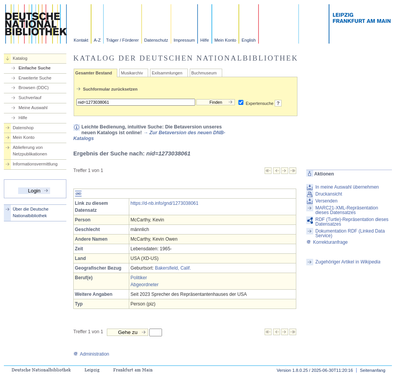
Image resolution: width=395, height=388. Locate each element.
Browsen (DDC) (34, 87)
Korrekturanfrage (327, 242)
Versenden (326, 201)
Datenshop (23, 127)
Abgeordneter (144, 284)
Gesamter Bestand (93, 73)
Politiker (138, 277)
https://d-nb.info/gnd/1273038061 (164, 203)
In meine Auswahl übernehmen (347, 187)
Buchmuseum (204, 73)
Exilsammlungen (167, 73)
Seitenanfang (372, 370)
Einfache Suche (35, 68)
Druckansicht (328, 194)
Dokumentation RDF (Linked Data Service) (350, 233)
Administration (91, 354)
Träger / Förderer (122, 40)
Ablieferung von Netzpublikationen (30, 150)
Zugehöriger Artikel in (347, 262)
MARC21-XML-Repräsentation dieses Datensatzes (346, 210)
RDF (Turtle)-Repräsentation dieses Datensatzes (351, 222)
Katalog (20, 58)
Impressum (184, 40)
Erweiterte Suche (35, 78)
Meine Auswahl (33, 107)
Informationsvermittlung (35, 164)
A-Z (97, 40)
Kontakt (81, 40)
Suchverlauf (30, 97)
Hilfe (204, 40)
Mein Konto (225, 40)
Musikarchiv (132, 73)
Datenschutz (156, 40)
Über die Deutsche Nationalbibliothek (31, 212)
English (248, 40)
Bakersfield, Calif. (173, 268)
